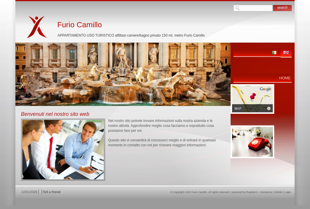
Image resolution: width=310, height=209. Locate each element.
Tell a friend (51, 192)
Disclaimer (266, 192)
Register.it (252, 192)
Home (285, 78)
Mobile (278, 192)
